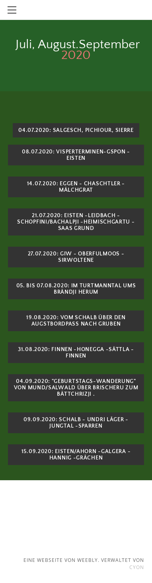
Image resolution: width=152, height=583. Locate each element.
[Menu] (12, 10)
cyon (136, 567)
